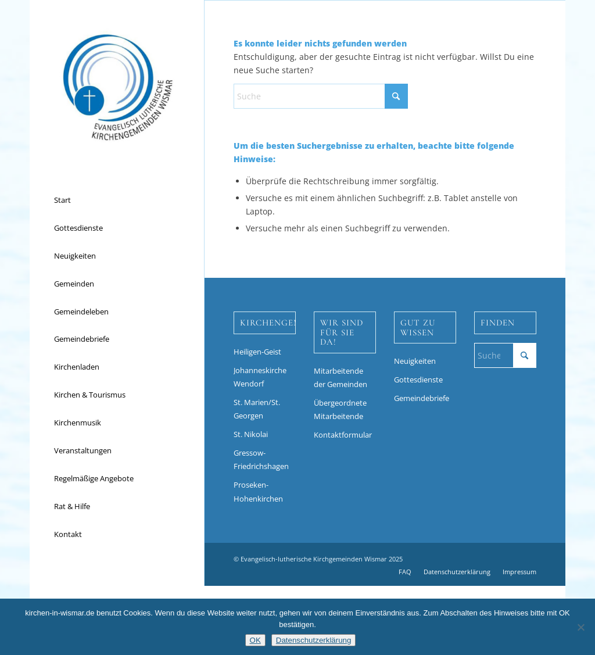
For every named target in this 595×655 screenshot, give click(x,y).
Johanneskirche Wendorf (260, 377)
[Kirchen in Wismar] (117, 87)
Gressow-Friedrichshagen (261, 459)
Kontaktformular (343, 434)
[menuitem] (116, 200)
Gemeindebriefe (421, 398)
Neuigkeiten (415, 361)
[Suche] (321, 96)
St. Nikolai (251, 434)
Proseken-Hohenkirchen (258, 491)
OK (255, 640)
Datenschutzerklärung (314, 640)
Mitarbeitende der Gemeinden (340, 377)
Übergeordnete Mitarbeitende (340, 409)
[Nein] (580, 627)
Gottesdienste (418, 379)
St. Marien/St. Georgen (257, 409)
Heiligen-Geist (257, 351)
